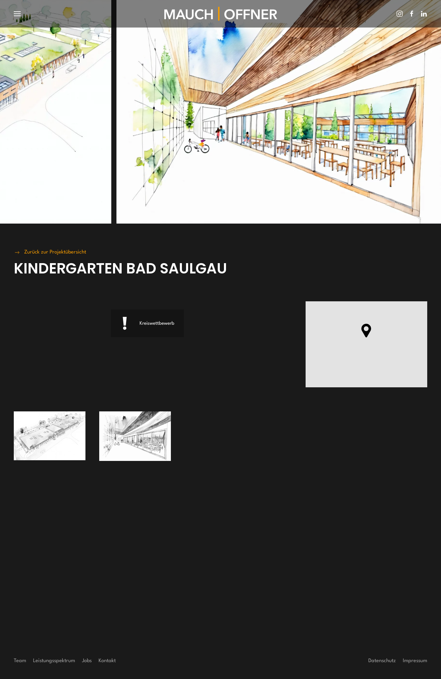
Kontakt (107, 661)
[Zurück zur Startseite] (220, 14)
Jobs (87, 661)
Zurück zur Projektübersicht (50, 252)
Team (20, 661)
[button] (17, 14)
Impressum (415, 661)
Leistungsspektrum (54, 661)
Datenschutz (382, 661)
